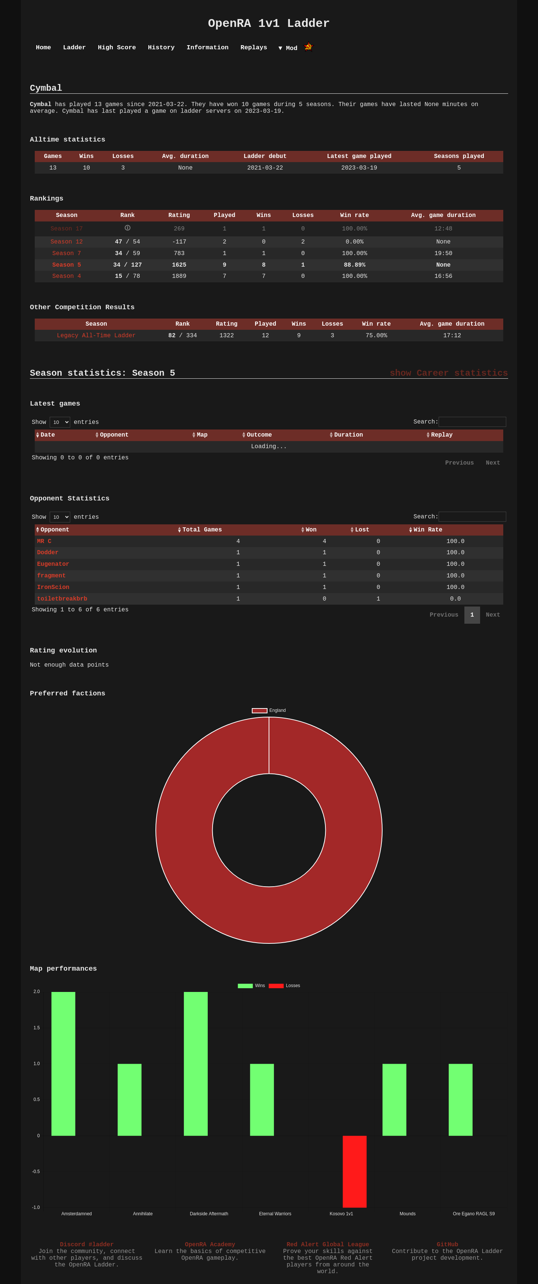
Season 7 (66, 253)
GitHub (447, 1244)
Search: (460, 422)
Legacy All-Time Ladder (96, 335)
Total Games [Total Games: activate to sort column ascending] (202, 530)
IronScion (53, 587)
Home (43, 47)
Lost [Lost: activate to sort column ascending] (362, 530)
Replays (254, 47)
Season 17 (66, 229)
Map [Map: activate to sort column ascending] (202, 435)
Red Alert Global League (328, 1244)
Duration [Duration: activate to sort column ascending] (348, 435)
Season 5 (66, 265)
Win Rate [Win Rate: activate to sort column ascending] (428, 530)
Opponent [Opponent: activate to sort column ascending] (114, 435)
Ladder (74, 47)
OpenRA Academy (210, 1244)
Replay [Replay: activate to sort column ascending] (442, 435)
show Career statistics (449, 373)
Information (207, 47)
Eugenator (53, 564)
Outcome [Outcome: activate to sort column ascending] (259, 435)
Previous (459, 463)
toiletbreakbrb (62, 599)
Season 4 (66, 276)
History (161, 47)
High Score (117, 47)
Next (493, 463)
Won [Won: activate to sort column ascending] (311, 530)
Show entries (65, 422)
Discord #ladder (87, 1244)
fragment (51, 576)
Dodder (48, 552)
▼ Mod (287, 48)
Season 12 (66, 242)
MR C (44, 541)
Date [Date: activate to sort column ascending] (48, 435)
